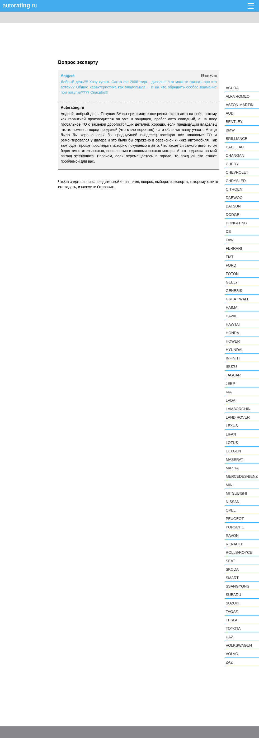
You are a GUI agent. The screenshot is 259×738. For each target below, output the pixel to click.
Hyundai (234, 350)
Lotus (232, 443)
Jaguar (233, 375)
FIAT (229, 257)
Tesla (231, 620)
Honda (232, 333)
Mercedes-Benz (242, 476)
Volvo (232, 654)
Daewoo (234, 198)
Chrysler (236, 181)
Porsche (235, 527)
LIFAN (231, 434)
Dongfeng (236, 223)
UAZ (229, 637)
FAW (230, 240)
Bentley (234, 122)
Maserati (235, 459)
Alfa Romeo (237, 96)
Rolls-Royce (239, 552)
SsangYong (237, 586)
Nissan (232, 502)
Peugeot (235, 519)
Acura (232, 88)
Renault (234, 544)
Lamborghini (239, 409)
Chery (232, 164)
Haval (231, 316)
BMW (230, 130)
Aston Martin (239, 105)
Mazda (232, 468)
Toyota (233, 628)
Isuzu (231, 367)
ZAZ (229, 662)
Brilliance (236, 138)
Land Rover (238, 417)
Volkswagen (239, 645)
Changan (235, 155)
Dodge (232, 214)
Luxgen (233, 451)
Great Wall (237, 299)
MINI (230, 485)
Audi (230, 113)
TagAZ (232, 611)
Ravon (232, 535)
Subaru (233, 595)
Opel (231, 510)
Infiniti (233, 358)
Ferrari (234, 248)
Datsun (233, 206)
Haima (231, 307)
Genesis (234, 290)
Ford (231, 265)
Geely (232, 282)
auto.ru (20, 5)
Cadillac (235, 147)
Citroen (234, 189)
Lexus (232, 426)
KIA (229, 392)
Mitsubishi (236, 493)
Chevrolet (237, 172)
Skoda (232, 569)
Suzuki (232, 603)
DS (228, 231)
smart (232, 578)
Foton (232, 274)
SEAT (230, 561)
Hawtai (233, 324)
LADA (231, 400)
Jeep (230, 383)
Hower (233, 341)
